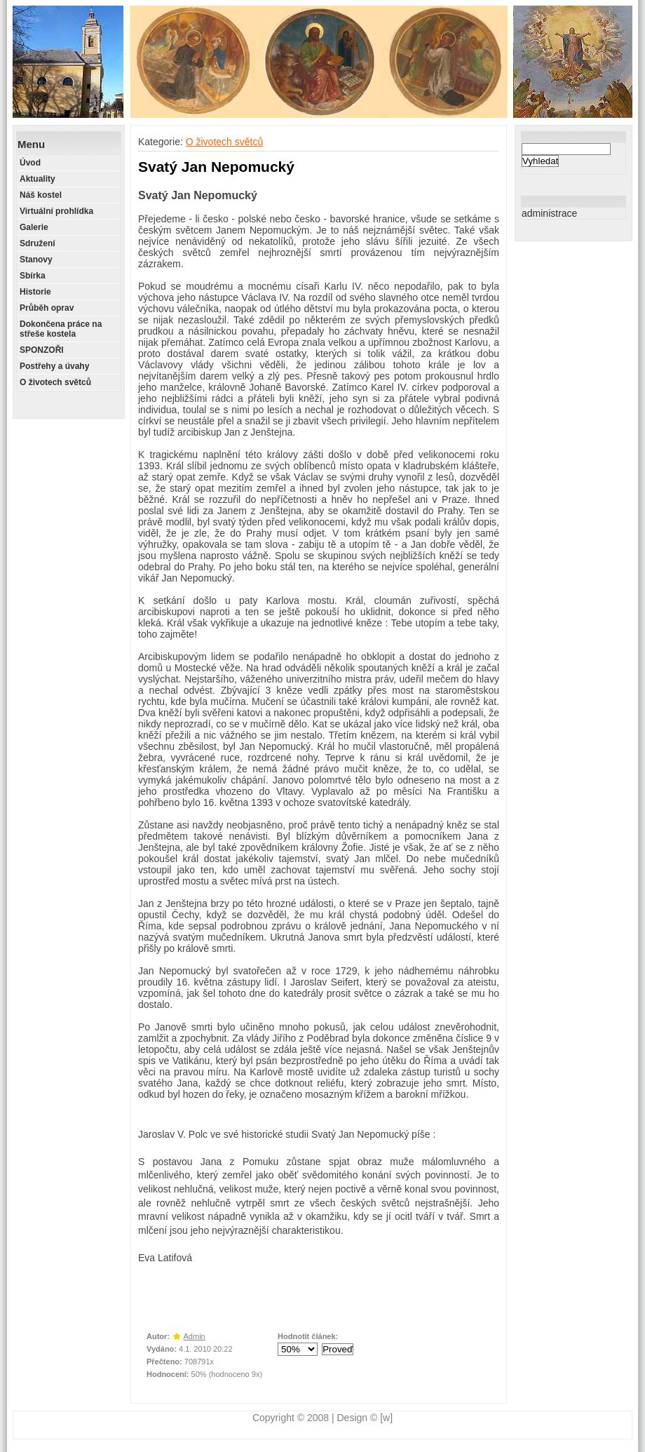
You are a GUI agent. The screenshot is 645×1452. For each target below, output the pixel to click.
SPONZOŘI (42, 350)
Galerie (34, 227)
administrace (549, 213)
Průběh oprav (47, 308)
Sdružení (37, 243)
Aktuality (37, 179)
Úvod (30, 163)
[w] (386, 1417)
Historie (35, 292)
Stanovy (36, 259)
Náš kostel (41, 195)
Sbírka (33, 276)
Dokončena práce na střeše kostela (61, 329)
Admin (194, 1336)
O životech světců (55, 382)
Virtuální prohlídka (56, 211)
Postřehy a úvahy (54, 366)
